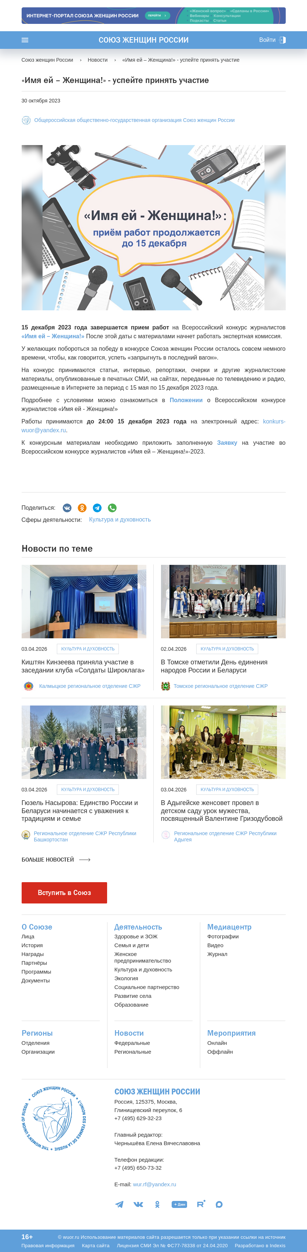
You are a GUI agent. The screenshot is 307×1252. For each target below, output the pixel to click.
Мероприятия (231, 1033)
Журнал (217, 954)
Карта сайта (95, 1245)
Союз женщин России (144, 40)
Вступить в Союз (64, 892)
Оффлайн (220, 1052)
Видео (215, 945)
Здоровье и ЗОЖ (136, 936)
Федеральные (132, 1043)
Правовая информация (48, 1245)
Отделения (36, 1043)
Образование (131, 1005)
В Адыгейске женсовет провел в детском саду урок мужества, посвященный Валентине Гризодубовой (222, 810)
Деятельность (138, 927)
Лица (28, 936)
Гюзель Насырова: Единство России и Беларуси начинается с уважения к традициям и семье (80, 810)
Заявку (227, 443)
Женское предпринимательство (142, 957)
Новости (129, 1033)
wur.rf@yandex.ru (154, 1184)
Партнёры (34, 963)
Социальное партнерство (146, 987)
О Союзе (37, 927)
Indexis (277, 1245)
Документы (36, 980)
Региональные (132, 1052)
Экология (126, 978)
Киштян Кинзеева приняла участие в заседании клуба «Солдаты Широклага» (83, 666)
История (32, 945)
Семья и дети (131, 945)
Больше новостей (56, 860)
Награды (33, 954)
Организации (38, 1052)
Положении (186, 400)
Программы (36, 971)
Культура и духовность (120, 519)
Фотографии (223, 936)
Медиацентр (229, 927)
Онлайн (217, 1043)
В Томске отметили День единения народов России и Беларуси (214, 666)
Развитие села (132, 996)
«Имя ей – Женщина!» (53, 336)
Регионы (37, 1033)
